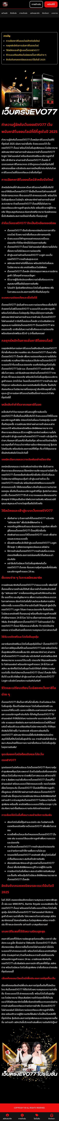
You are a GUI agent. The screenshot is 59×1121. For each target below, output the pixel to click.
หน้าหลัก (4, 13)
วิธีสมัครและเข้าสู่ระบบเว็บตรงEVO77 (22, 50)
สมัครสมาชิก (34, 13)
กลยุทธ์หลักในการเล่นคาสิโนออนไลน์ (22, 45)
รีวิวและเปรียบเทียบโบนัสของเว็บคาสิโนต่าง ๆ (26, 55)
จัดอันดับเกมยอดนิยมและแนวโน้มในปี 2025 (25, 59)
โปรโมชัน (13, 13)
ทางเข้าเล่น (23, 13)
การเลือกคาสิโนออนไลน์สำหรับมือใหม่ (23, 41)
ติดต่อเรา (45, 13)
